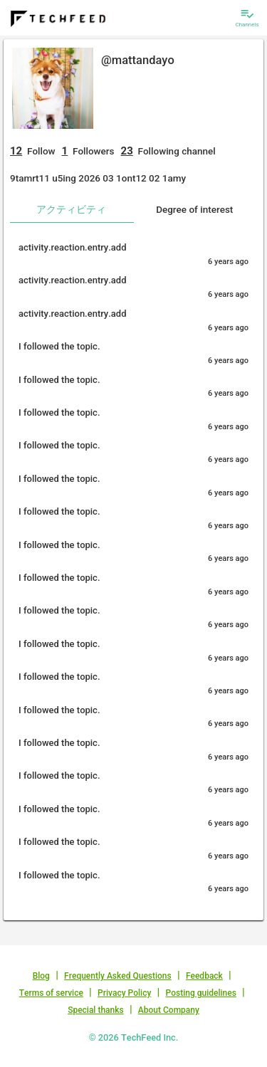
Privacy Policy (124, 993)
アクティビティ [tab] (71, 209)
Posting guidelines (201, 993)
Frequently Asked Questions (118, 976)
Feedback (204, 976)
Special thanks (96, 1010)
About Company (168, 1010)
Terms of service (51, 993)
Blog (41, 976)
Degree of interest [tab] (194, 209)
